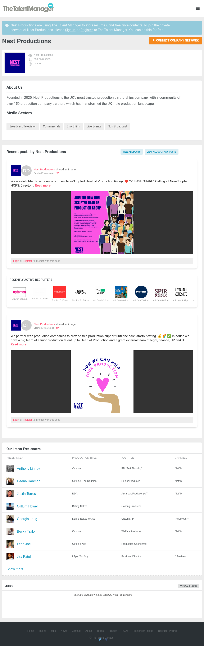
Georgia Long (27, 519)
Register (87, 30)
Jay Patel (24, 556)
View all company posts (161, 151)
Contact (76, 630)
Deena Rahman (28, 481)
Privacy (113, 630)
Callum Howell (27, 506)
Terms (100, 630)
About (88, 630)
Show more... (16, 569)
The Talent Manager (28, 8)
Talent (42, 630)
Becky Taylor (26, 531)
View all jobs (188, 586)
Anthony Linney (28, 468)
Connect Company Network (177, 40)
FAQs (125, 630)
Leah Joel (24, 544)
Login (16, 260)
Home (30, 630)
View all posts (132, 151)
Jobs (53, 630)
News (64, 630)
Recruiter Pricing (167, 630)
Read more (43, 185)
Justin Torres (26, 494)
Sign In (70, 30)
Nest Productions (43, 54)
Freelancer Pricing (143, 630)
